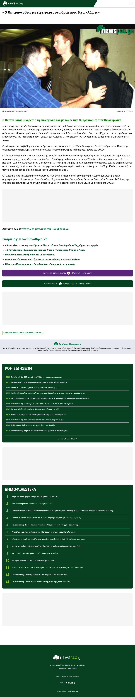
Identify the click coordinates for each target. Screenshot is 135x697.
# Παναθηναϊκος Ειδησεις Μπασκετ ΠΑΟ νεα (22, 333)
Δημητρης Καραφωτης (16, 111)
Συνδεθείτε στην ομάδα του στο (67, 273)
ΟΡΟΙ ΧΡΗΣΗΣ (72, 669)
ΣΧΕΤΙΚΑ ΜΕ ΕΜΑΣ (68, 665)
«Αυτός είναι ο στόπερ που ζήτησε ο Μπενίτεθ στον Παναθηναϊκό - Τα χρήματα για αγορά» (51, 245)
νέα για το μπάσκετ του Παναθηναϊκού (45, 229)
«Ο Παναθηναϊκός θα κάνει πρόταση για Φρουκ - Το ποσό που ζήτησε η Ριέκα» (45, 249)
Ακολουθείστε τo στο (67, 284)
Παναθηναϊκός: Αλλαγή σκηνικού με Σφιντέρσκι (30, 254)
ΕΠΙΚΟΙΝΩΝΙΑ (55, 665)
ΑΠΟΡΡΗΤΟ (62, 669)
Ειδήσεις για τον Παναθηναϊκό (24, 239)
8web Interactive (73, 691)
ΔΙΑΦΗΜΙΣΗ (81, 665)
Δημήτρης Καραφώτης (70, 344)
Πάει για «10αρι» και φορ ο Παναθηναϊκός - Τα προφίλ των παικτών (40, 264)
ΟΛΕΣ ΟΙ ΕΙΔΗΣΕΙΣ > (67, 439)
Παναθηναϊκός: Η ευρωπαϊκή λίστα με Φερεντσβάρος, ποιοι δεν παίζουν (42, 259)
